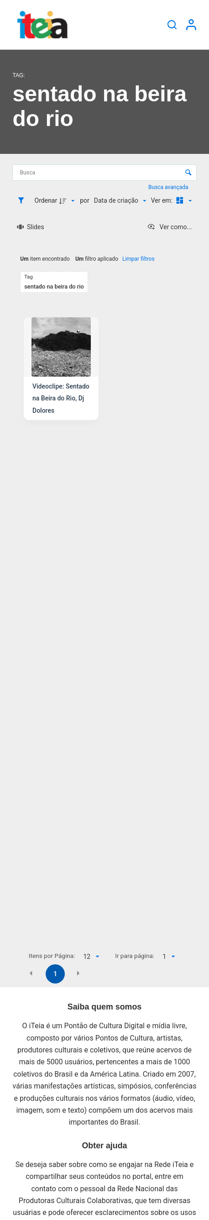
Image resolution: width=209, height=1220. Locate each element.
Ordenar (46, 200)
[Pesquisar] (172, 24)
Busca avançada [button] (168, 187)
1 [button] (55, 974)
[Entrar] (191, 24)
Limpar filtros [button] (138, 259)
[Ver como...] (169, 227)
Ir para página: (134, 955)
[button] (31, 973)
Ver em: (162, 200)
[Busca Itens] (104, 172)
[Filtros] (23, 200)
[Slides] (30, 227)
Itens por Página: (52, 955)
